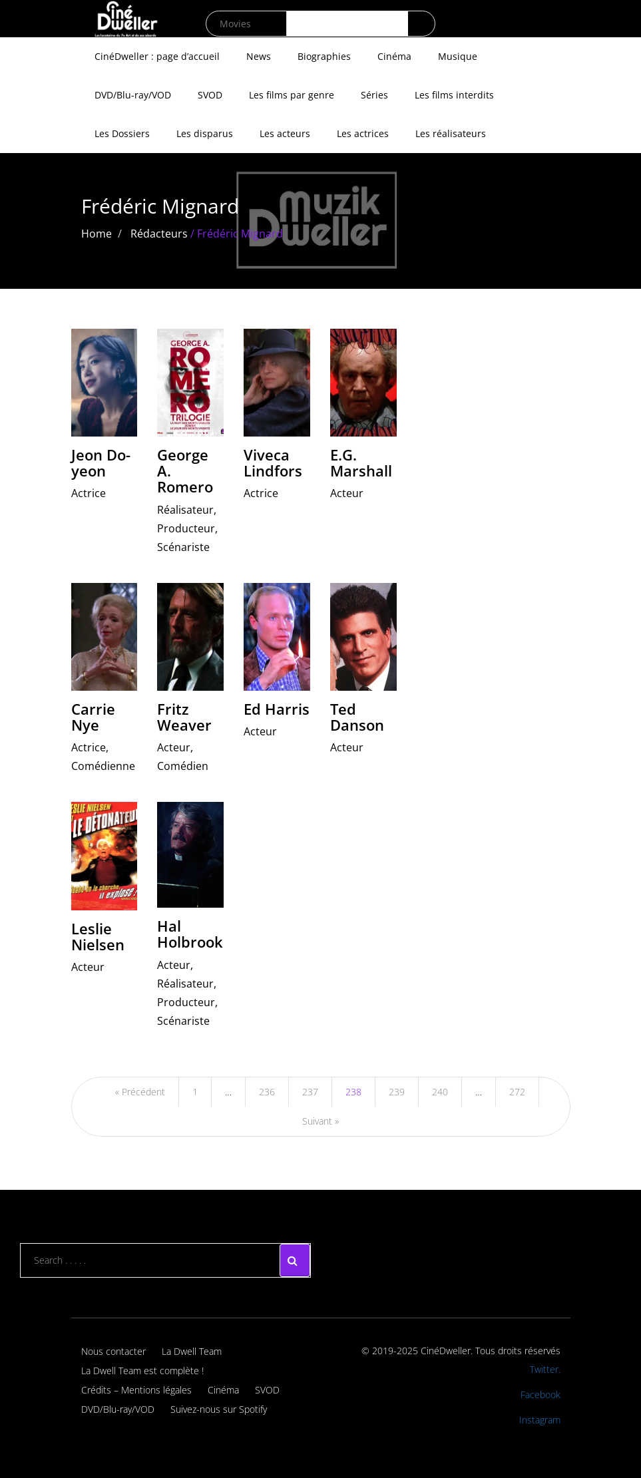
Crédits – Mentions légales (136, 1390)
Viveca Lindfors (273, 462)
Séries (374, 95)
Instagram (539, 1419)
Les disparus (204, 133)
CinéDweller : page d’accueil (157, 56)
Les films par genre (291, 95)
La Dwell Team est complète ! (142, 1370)
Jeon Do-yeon (100, 462)
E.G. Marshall (361, 462)
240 (440, 1091)
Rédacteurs (159, 233)
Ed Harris (277, 709)
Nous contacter (113, 1351)
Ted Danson (357, 717)
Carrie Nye (93, 717)
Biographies (324, 56)
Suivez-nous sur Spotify (218, 1409)
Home (96, 233)
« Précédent (140, 1091)
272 (517, 1091)
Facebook (540, 1394)
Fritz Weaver (184, 717)
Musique (457, 56)
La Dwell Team (192, 1351)
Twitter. (545, 1369)
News (258, 56)
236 (267, 1091)
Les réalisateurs (450, 133)
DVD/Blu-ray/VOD (133, 95)
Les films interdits (454, 95)
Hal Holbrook (190, 934)
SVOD (210, 95)
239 (397, 1091)
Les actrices (363, 133)
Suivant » (320, 1121)
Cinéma (394, 56)
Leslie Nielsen (97, 936)
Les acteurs (285, 133)
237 (310, 1091)
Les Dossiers (122, 133)
